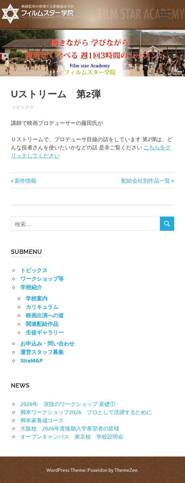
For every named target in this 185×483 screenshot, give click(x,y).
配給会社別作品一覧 (145, 180)
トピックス (23, 107)
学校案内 (36, 298)
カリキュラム (42, 306)
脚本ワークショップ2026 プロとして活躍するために (86, 411)
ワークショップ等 (42, 278)
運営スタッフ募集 (42, 351)
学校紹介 (31, 287)
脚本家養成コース (42, 419)
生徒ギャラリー (45, 332)
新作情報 (25, 180)
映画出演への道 (45, 315)
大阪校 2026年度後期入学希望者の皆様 (69, 428)
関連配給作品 (42, 323)
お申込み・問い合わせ (47, 343)
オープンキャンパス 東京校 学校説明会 (71, 436)
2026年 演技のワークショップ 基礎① (67, 403)
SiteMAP (31, 360)
